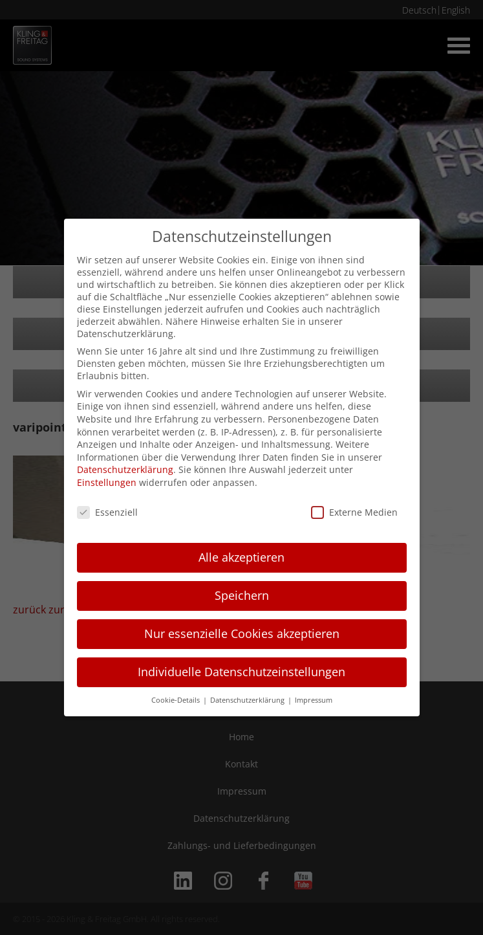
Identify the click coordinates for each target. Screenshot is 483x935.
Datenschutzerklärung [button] (248, 700)
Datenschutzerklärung (125, 469)
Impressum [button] (313, 700)
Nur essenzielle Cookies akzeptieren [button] (241, 633)
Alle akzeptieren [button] (241, 557)
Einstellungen (106, 482)
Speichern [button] (242, 595)
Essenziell (107, 512)
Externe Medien (354, 512)
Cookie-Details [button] (176, 700)
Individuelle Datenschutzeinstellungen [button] (241, 671)
